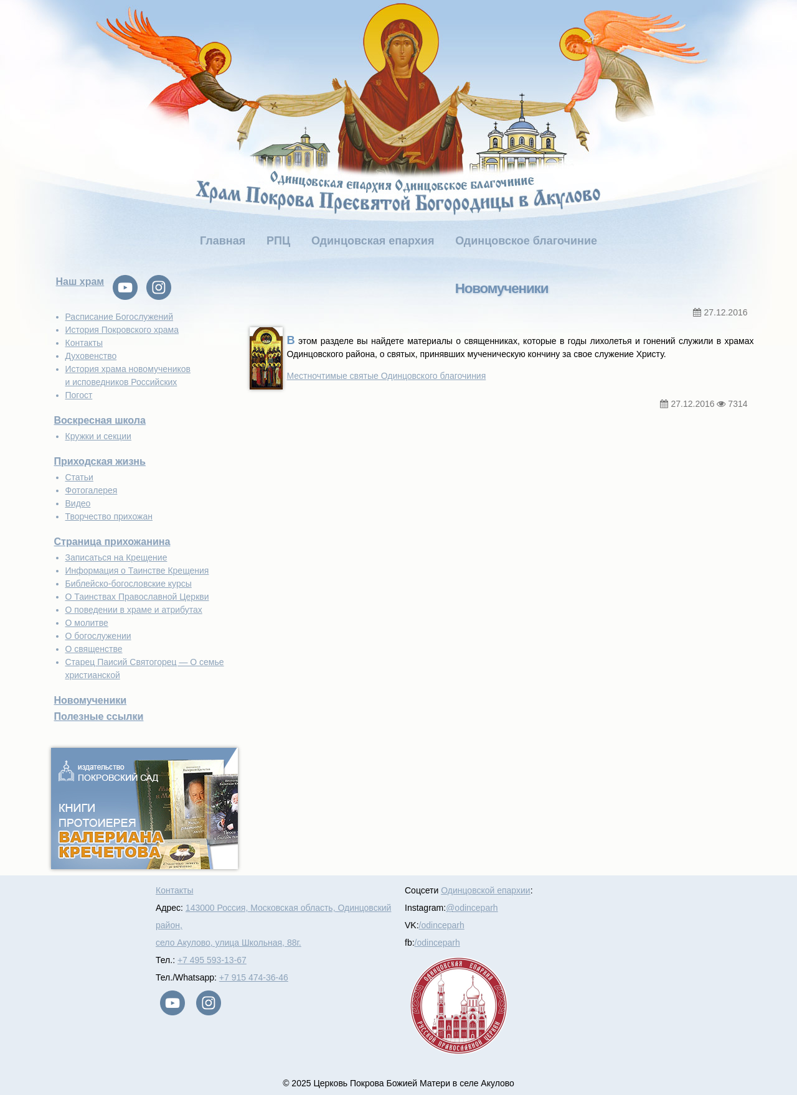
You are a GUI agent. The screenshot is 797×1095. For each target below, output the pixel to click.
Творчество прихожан (109, 516)
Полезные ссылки (99, 716)
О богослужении (98, 636)
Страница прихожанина (112, 541)
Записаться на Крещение (116, 557)
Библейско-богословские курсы (128, 584)
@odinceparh (472, 908)
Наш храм (80, 281)
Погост (79, 395)
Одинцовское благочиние (526, 241)
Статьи (79, 477)
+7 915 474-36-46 (253, 977)
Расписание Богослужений (119, 317)
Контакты (84, 343)
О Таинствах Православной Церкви (137, 597)
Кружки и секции (98, 436)
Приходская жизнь (100, 461)
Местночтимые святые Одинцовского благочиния (386, 376)
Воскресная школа (100, 420)
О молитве (86, 623)
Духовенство (91, 356)
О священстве (94, 649)
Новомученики (90, 700)
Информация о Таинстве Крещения (137, 570)
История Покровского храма (122, 330)
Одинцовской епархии (485, 890)
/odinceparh (442, 925)
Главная (222, 241)
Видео (78, 503)
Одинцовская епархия (372, 241)
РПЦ (278, 241)
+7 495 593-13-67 (212, 960)
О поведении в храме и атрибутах (133, 610)
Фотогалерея (91, 490)
